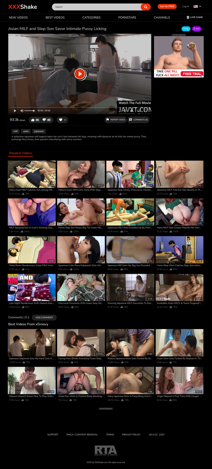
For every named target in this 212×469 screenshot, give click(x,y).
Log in (186, 6)
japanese (39, 131)
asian (26, 131)
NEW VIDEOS (18, 18)
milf (16, 131)
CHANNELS (162, 18)
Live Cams (194, 17)
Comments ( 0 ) (18, 317)
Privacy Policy (131, 434)
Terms (110, 434)
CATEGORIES (91, 18)
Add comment (44, 317)
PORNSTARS (127, 18)
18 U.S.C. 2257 (157, 434)
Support (52, 434)
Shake (22, 6)
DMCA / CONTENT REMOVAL (82, 434)
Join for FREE (167, 6)
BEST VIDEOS (55, 18)
